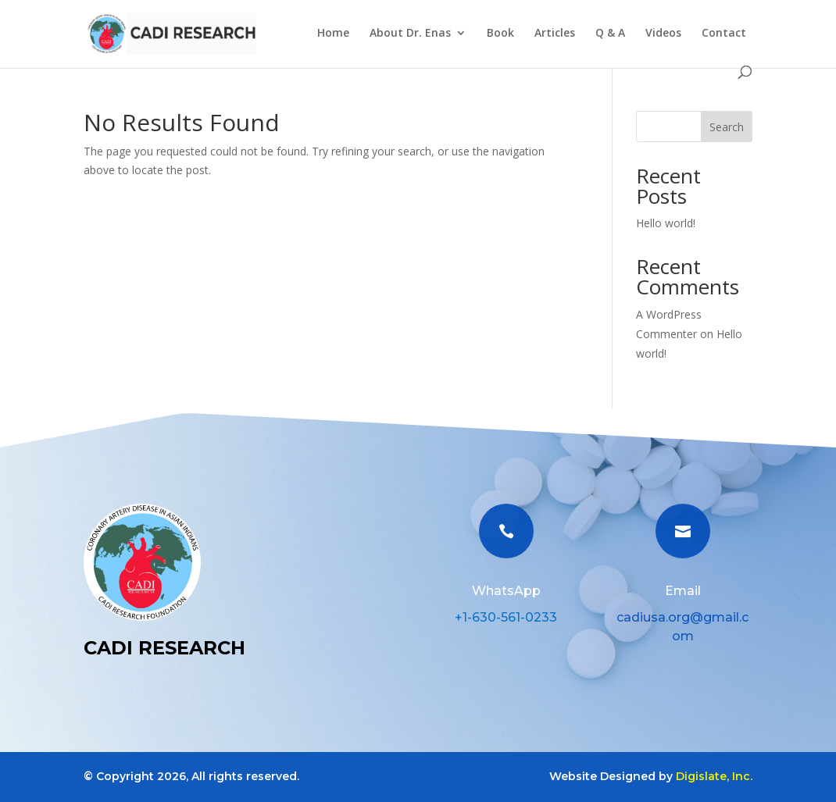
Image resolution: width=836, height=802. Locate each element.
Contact (724, 33)
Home (333, 33)
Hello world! (665, 223)
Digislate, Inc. (714, 776)
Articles (554, 33)
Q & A (610, 33)
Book (500, 33)
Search (726, 126)
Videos (663, 33)
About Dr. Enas (410, 33)
